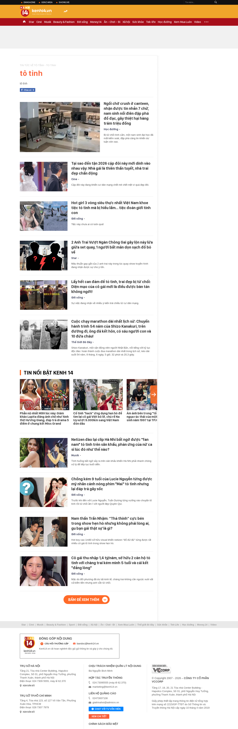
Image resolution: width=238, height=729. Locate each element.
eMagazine (29, 2)
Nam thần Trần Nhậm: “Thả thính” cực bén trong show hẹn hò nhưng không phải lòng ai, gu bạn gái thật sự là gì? (110, 523)
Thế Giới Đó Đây (81, 342)
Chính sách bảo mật (103, 723)
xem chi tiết (99, 716)
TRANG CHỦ (24, 22)
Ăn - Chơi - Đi (112, 22)
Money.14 (96, 22)
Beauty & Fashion (64, 22)
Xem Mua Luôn (183, 22)
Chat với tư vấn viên (106, 709)
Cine (74, 179)
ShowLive (64, 2)
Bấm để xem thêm (83, 599)
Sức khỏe (138, 22)
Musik (47, 22)
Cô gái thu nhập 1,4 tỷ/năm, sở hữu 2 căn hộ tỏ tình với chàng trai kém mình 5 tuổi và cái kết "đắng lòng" (110, 563)
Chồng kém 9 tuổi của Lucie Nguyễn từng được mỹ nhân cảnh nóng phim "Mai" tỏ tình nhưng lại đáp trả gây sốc (111, 484)
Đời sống (82, 22)
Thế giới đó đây (145, 624)
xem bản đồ (29, 686)
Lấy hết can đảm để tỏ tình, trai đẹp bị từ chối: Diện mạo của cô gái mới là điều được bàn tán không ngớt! (111, 286)
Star (31, 22)
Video (197, 22)
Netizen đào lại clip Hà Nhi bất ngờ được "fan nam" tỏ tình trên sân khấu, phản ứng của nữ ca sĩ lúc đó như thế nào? (111, 444)
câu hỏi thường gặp (56, 643)
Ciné (39, 22)
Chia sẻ (29, 90)
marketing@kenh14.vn (104, 686)
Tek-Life (174, 624)
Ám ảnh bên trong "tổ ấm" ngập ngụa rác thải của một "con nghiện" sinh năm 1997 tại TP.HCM (151, 416)
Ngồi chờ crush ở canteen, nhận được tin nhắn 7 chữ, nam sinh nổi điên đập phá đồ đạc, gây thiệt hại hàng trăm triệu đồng (126, 113)
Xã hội (126, 22)
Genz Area (46, 2)
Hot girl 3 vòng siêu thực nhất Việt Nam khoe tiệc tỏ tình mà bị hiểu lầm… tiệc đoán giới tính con (111, 207)
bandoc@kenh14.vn (88, 643)
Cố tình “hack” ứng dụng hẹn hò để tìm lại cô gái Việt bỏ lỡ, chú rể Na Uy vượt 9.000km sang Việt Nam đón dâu (97, 418)
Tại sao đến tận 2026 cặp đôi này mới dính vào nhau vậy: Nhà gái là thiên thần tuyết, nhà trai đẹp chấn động (110, 168)
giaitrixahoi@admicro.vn (105, 702)
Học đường (165, 22)
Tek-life (151, 22)
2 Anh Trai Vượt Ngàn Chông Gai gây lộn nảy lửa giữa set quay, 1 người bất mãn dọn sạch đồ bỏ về (112, 247)
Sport (72, 624)
